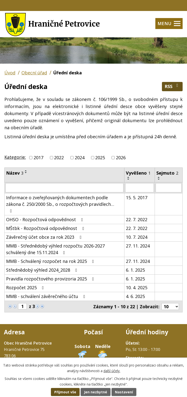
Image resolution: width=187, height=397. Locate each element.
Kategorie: (15, 157)
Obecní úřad (34, 73)
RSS (172, 86)
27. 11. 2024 (138, 246)
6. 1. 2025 (135, 270)
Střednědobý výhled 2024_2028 (42, 270)
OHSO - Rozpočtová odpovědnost (45, 219)
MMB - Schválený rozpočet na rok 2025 (51, 261)
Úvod (9, 73)
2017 (38, 157)
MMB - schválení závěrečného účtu (46, 296)
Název (14, 173)
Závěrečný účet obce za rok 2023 (44, 237)
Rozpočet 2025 (26, 287)
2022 (59, 157)
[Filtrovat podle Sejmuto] (169, 187)
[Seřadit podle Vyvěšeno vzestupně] (128, 177)
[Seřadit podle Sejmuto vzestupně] (159, 177)
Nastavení (124, 392)
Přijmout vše (65, 392)
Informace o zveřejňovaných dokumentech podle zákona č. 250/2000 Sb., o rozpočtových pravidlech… (60, 204)
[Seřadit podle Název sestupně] (26, 173)
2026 (121, 157)
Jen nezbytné (95, 392)
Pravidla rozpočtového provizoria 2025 (51, 279)
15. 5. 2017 (136, 197)
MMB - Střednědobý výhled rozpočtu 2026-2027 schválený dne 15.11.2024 (55, 249)
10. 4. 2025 (136, 287)
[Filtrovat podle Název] (64, 187)
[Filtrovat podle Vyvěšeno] (139, 187)
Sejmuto (167, 173)
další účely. (111, 370)
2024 (79, 157)
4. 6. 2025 (135, 296)
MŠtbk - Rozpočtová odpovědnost (46, 228)
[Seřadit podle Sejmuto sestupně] (159, 179)
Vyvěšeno (138, 173)
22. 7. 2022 (136, 219)
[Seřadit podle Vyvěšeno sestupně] (128, 179)
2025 (100, 157)
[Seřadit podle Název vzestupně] (26, 171)
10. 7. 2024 (136, 237)
